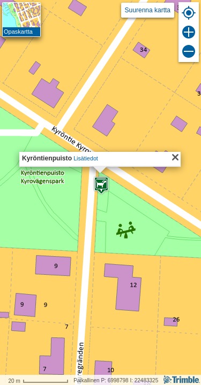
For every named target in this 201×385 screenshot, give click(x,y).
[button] (101, 185)
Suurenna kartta (147, 10)
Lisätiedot (85, 158)
